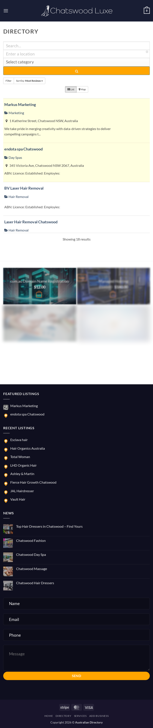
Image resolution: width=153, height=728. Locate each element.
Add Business (99, 715)
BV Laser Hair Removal (24, 188)
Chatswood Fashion (31, 540)
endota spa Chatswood (23, 149)
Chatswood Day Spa (31, 554)
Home (48, 715)
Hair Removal (16, 197)
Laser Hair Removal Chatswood (31, 221)
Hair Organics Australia (27, 448)
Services (80, 715)
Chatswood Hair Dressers (35, 583)
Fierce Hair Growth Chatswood (33, 482)
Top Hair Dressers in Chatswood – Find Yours (49, 526)
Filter (9, 80)
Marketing (14, 113)
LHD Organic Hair (23, 465)
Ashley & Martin (22, 474)
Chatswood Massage (31, 569)
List (70, 89)
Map (82, 89)
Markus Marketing (20, 104)
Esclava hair (19, 440)
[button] (5, 10)
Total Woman (20, 457)
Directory (63, 715)
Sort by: (29, 80)
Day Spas (13, 157)
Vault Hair (17, 499)
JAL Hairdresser (22, 491)
